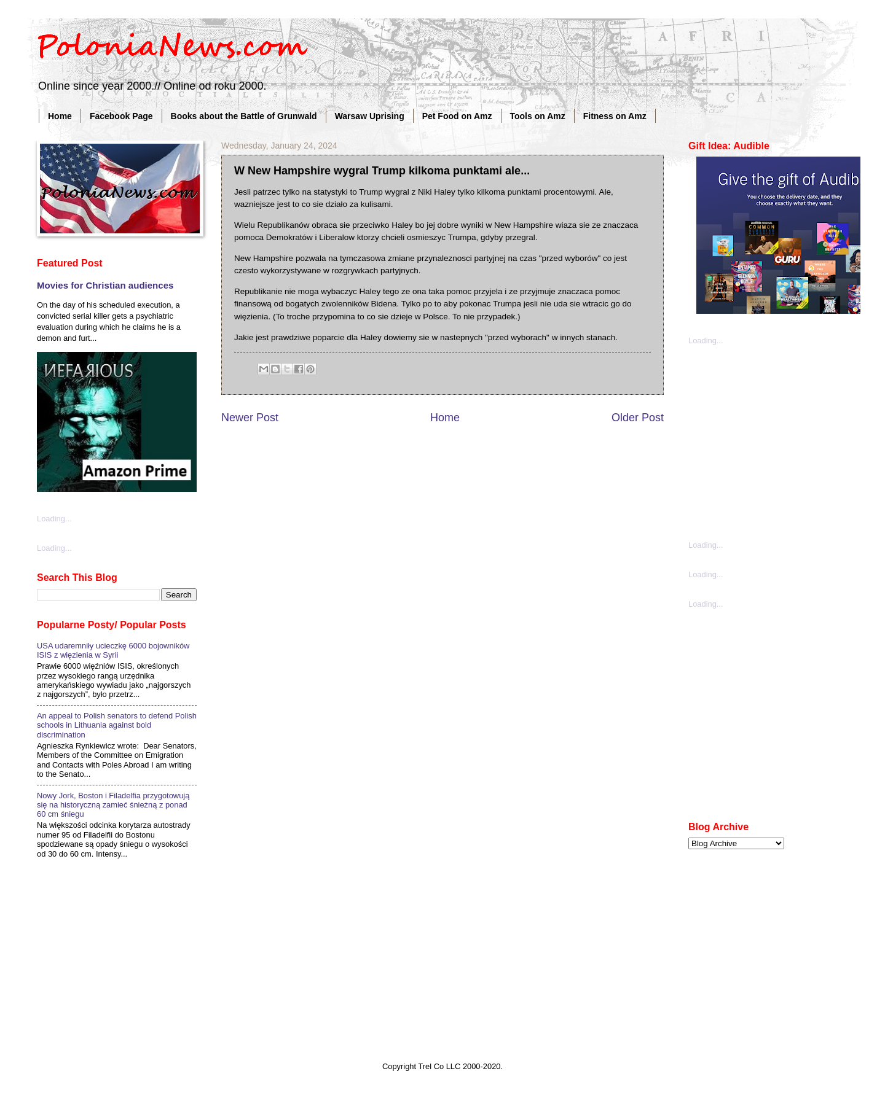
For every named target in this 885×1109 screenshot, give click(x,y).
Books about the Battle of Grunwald (244, 116)
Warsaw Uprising (369, 116)
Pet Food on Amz (457, 116)
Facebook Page (121, 116)
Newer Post (249, 417)
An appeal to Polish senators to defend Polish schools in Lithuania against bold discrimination (117, 725)
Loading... (54, 518)
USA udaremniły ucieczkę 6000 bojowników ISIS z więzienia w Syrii (113, 650)
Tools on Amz (537, 116)
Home (60, 116)
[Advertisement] (780, 441)
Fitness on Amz (615, 116)
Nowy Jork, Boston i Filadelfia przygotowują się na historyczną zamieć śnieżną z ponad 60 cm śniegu (113, 805)
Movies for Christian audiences (105, 285)
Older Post (638, 417)
